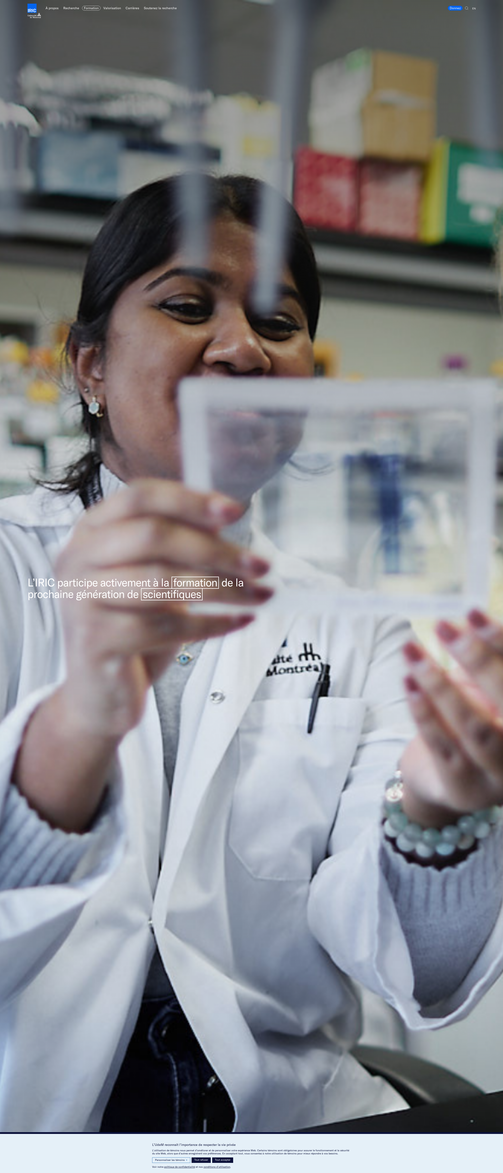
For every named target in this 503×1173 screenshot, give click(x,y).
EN (474, 8)
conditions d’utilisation (217, 1166)
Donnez (455, 8)
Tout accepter (222, 1159)
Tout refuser (201, 1159)
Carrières (132, 8)
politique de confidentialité (179, 1166)
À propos (52, 8)
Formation (91, 8)
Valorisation (112, 8)
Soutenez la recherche (160, 8)
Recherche (71, 8)
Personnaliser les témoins (171, 1160)
